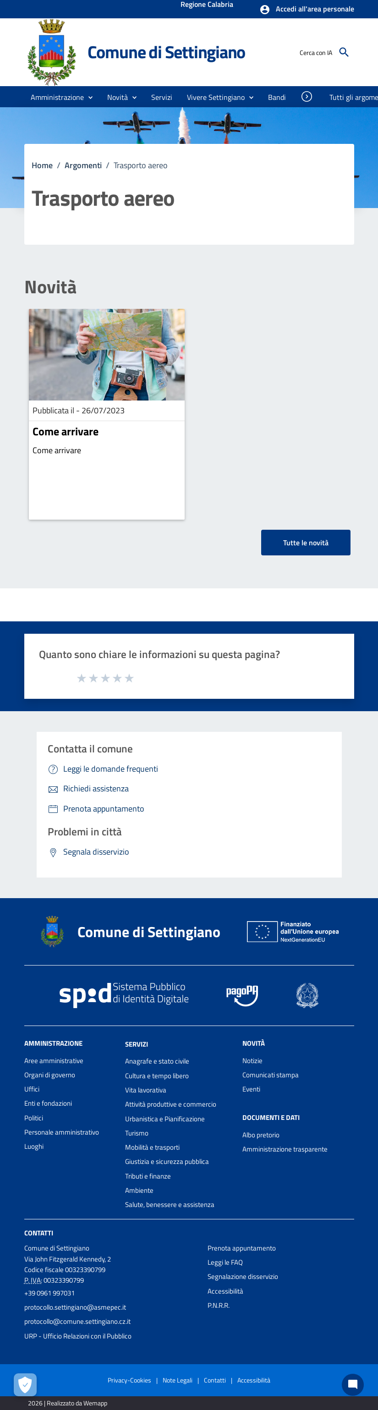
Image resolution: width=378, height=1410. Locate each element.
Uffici (31, 1089)
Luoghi (34, 1146)
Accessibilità (225, 1291)
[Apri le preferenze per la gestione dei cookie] (25, 1384)
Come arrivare (66, 431)
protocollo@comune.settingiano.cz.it (77, 1321)
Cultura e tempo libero (157, 1075)
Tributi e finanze (148, 1176)
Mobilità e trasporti (152, 1147)
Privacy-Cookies (129, 1380)
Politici (33, 1118)
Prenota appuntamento (242, 1248)
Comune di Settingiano (167, 51)
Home (42, 165)
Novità (50, 287)
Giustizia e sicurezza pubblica (167, 1161)
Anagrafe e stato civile (157, 1061)
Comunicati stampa (270, 1075)
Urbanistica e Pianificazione (165, 1119)
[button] (306, 9)
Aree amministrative (53, 1060)
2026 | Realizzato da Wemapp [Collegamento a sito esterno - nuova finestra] (67, 1403)
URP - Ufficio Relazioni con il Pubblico (77, 1336)
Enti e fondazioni (48, 1103)
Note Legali (177, 1380)
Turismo (136, 1133)
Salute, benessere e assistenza (169, 1204)
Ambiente (139, 1190)
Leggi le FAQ (225, 1262)
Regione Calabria (207, 5)
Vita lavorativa (145, 1090)
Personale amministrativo (61, 1132)
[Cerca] (344, 52)
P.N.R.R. (219, 1305)
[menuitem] (277, 97)
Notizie (252, 1060)
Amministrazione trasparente (285, 1149)
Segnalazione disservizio (243, 1276)
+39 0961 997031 (49, 1293)
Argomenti (83, 165)
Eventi (251, 1089)
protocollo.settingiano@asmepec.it (75, 1307)
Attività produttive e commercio (170, 1104)
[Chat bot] (352, 1384)
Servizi (136, 1043)
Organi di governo (49, 1075)
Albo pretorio (260, 1135)
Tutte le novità (306, 542)
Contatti (38, 1232)
